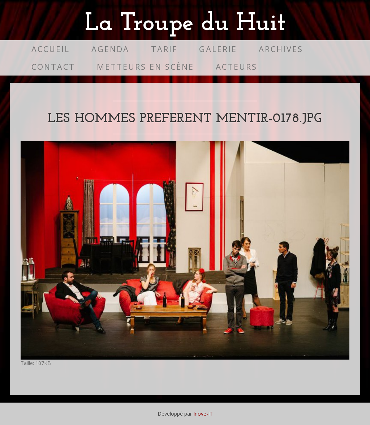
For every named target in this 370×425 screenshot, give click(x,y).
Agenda (110, 49)
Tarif (164, 49)
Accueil (50, 49)
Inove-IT (203, 413)
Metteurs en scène (145, 66)
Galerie (218, 49)
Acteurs (236, 66)
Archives (281, 49)
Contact (53, 66)
